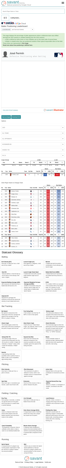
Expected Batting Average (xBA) (11, 282)
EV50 (47, 282)
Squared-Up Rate (28, 337)
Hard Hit (4, 272)
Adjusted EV (5, 296)
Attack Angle (5, 323)
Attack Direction (50, 323)
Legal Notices (39, 462)
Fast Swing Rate (28, 311)
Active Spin (49, 369)
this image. (25, 43)
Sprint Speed (5, 444)
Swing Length (50, 311)
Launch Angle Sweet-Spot (31, 272)
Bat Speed (5, 311)
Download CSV (16, 117)
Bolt (25, 444)
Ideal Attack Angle (29, 323)
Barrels (48, 261)
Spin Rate (4, 381)
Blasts (47, 337)
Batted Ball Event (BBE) (52, 272)
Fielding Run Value (51, 410)
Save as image (6, 117)
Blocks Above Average (30, 425)
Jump (3, 410)
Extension (26, 381)
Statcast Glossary (12, 252)
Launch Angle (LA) (29, 261)
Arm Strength (27, 398)
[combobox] (33, 11)
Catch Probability (7, 425)
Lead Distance (50, 398)
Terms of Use (19, 462)
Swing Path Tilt (6, 337)
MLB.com (48, 462)
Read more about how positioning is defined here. (18, 45)
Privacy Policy (29, 462)
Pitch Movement (28, 369)
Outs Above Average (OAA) (31, 410)
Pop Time (4, 398)
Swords (4, 352)
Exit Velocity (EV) (6, 261)
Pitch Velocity (5, 369)
